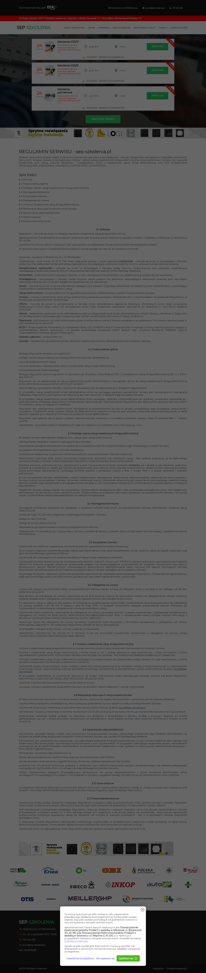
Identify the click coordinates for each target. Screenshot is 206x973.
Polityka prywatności (76, 941)
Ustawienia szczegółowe (80, 958)
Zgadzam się (128, 958)
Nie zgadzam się (105, 958)
